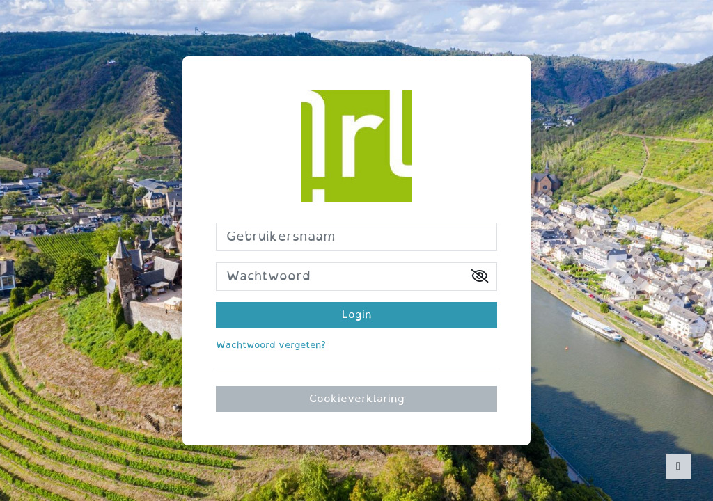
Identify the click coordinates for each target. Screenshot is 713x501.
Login (357, 314)
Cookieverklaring (357, 399)
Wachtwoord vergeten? (271, 345)
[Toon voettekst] (678, 466)
